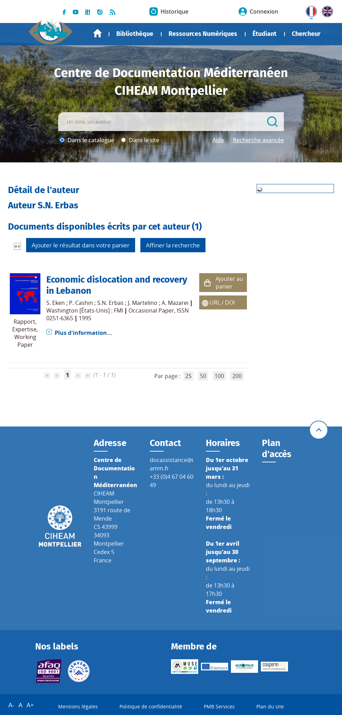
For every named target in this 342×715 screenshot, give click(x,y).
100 (219, 376)
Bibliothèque (134, 34)
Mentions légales (78, 706)
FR (309, 10)
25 (188, 376)
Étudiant (264, 34)
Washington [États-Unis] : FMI (84, 310)
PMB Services (219, 706)
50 (203, 376)
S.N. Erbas (110, 303)
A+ (30, 705)
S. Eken (55, 303)
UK (325, 10)
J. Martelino (142, 303)
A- (11, 705)
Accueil (97, 33)
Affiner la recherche (173, 245)
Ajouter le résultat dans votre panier (81, 245)
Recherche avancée (258, 140)
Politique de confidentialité (150, 706)
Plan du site (270, 706)
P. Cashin (81, 303)
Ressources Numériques (203, 34)
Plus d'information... (83, 333)
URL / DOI (222, 302)
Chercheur (306, 34)
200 (237, 376)
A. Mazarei (175, 303)
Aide (218, 140)
